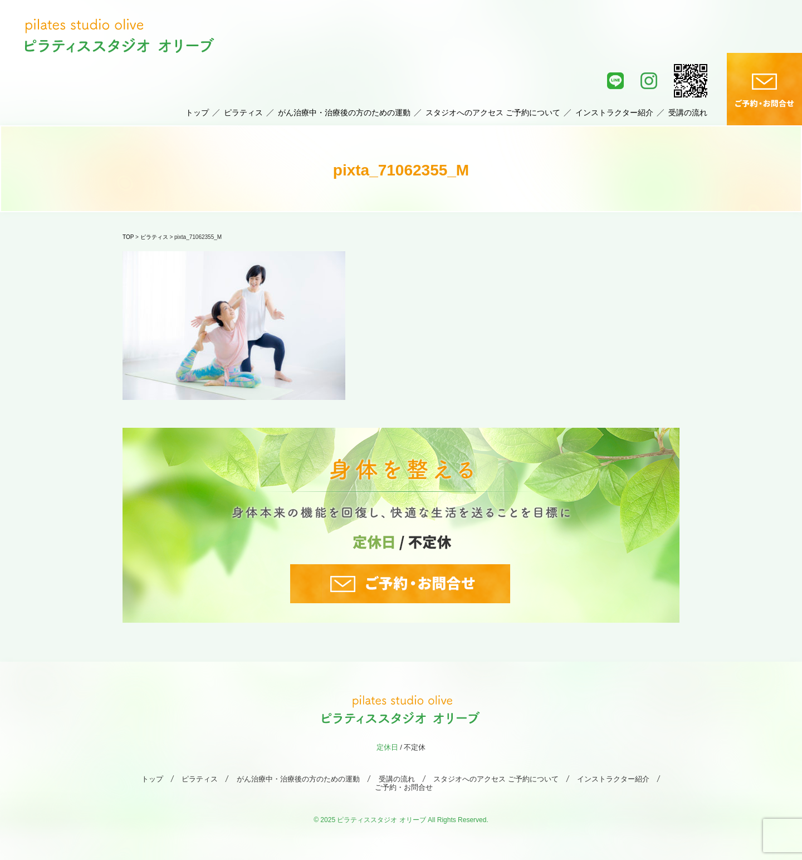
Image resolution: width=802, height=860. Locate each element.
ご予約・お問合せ (404, 787)
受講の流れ (687, 112)
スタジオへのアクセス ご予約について (493, 112)
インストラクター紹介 (614, 112)
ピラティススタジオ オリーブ (381, 820)
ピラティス (243, 112)
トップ (197, 112)
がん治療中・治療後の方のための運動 (344, 112)
